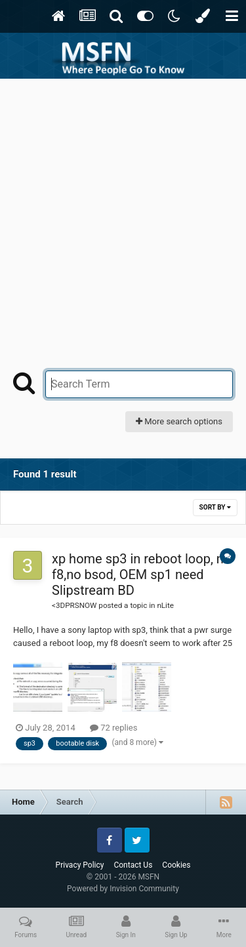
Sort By (215, 507)
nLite (165, 605)
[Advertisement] (123, 208)
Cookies (176, 865)
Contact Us (132, 865)
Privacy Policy (80, 865)
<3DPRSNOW (74, 605)
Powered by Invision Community (123, 888)
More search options (179, 421)
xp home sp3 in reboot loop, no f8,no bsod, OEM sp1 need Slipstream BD (141, 574)
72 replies (113, 728)
